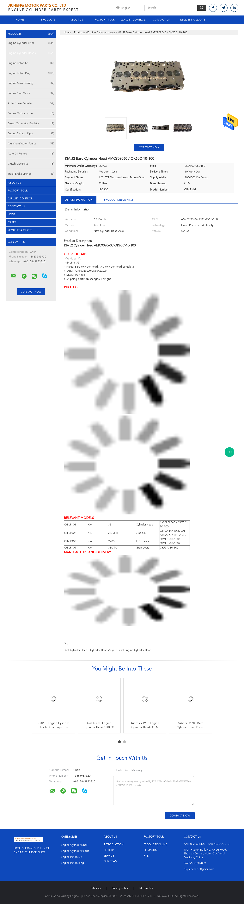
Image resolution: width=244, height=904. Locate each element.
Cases (12, 222)
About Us (76, 19)
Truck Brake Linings (31, 174)
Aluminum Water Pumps (31, 144)
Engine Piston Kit (31, 63)
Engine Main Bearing (31, 83)
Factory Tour (105, 19)
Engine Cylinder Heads (31, 53)
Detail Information (79, 199)
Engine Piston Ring (31, 73)
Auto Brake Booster (31, 103)
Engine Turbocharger (31, 113)
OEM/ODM (150, 850)
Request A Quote (192, 19)
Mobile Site (146, 888)
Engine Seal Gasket (31, 93)
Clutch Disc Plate (31, 164)
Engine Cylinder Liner (31, 43)
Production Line (155, 844)
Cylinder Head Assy (102, 650)
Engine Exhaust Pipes (31, 134)
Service (109, 855)
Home (20, 19)
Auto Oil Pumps (31, 154)
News (11, 214)
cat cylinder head (76, 650)
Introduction (114, 844)
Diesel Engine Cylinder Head (134, 650)
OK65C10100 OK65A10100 (91, 270)
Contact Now (149, 147)
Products (48, 19)
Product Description (119, 199)
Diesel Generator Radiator (31, 123)
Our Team (110, 861)
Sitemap (96, 888)
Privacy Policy (120, 888)
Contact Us (161, 19)
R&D (146, 855)
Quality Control (133, 19)
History (109, 850)
